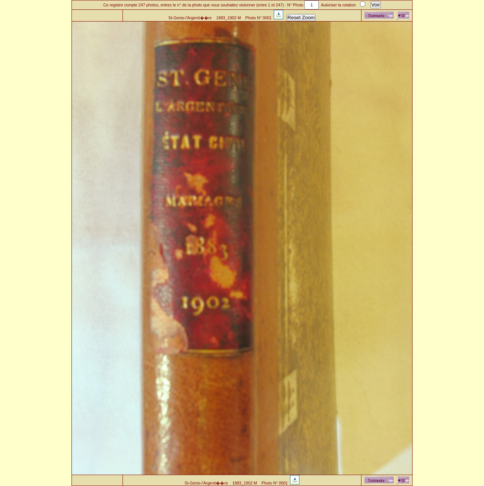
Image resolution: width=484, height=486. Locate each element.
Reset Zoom (301, 17)
